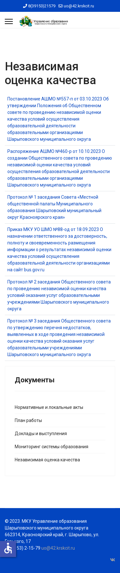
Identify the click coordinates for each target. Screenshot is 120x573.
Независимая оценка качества (47, 459)
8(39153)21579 (41, 6)
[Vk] (112, 559)
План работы (28, 420)
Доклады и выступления (41, 433)
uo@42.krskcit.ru (79, 6)
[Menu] (9, 21)
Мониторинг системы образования (51, 446)
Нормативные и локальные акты (49, 407)
